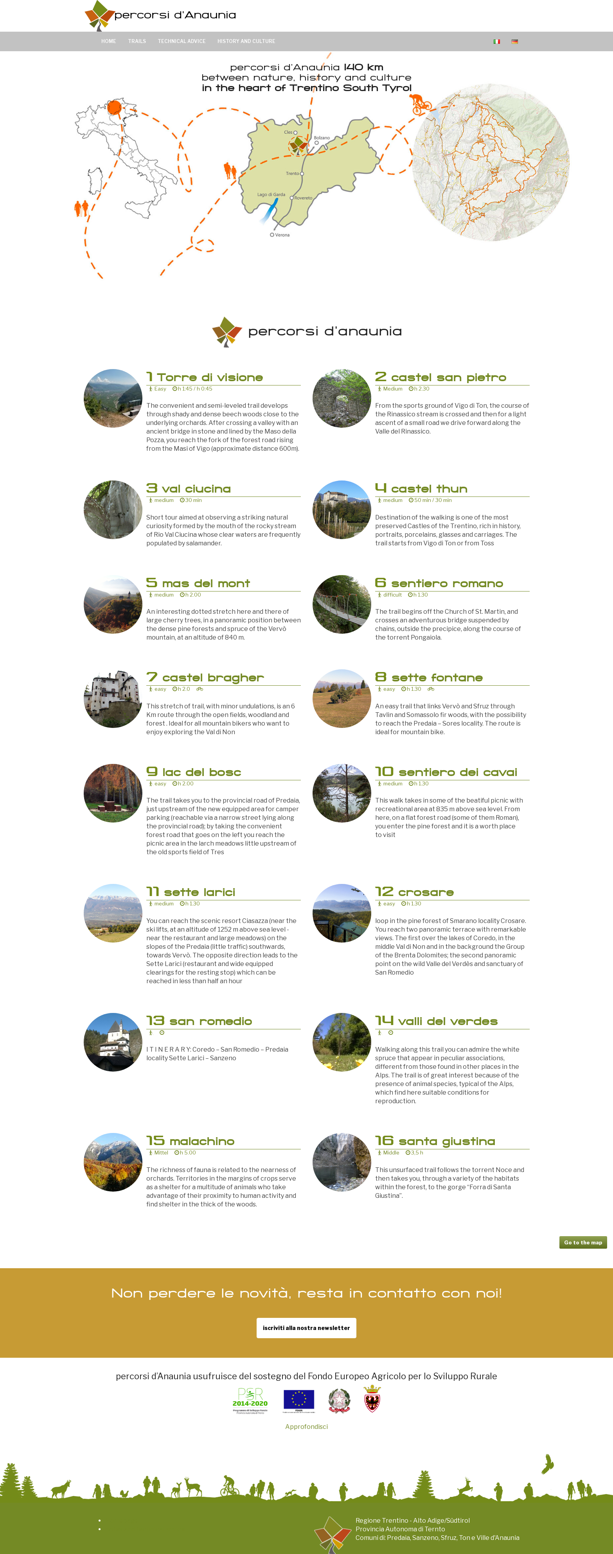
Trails (137, 41)
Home (108, 41)
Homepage (121, 1520)
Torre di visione (204, 379)
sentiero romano (439, 585)
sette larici (190, 894)
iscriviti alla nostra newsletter (306, 1328)
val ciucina (188, 490)
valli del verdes (436, 1023)
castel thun (421, 490)
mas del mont (198, 585)
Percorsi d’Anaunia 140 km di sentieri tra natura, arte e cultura (162, 16)
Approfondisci (306, 1426)
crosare (414, 894)
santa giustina (435, 1143)
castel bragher (205, 679)
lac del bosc (193, 774)
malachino (190, 1143)
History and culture (246, 41)
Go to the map (583, 1242)
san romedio (199, 1023)
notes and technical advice (145, 1529)
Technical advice (182, 41)
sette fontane (429, 679)
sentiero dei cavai (446, 774)
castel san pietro (440, 379)
